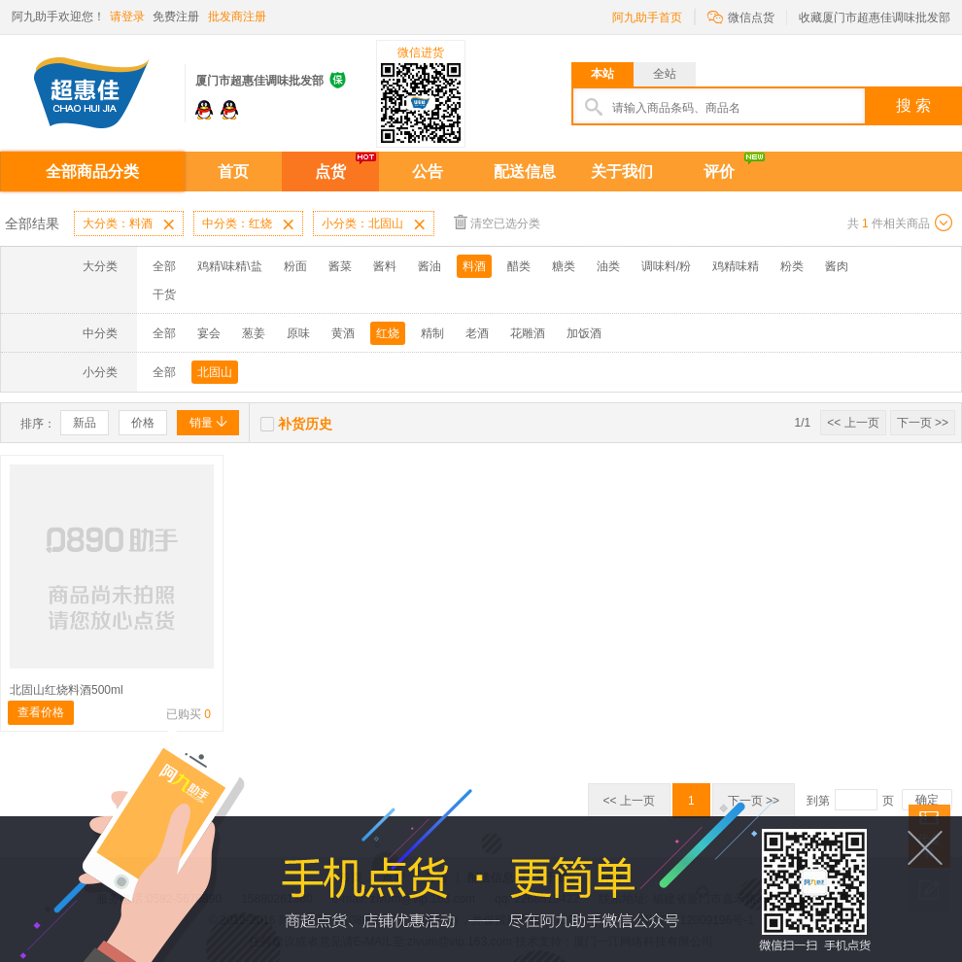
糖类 (563, 266)
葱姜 (253, 333)
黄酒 (343, 333)
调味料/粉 (666, 266)
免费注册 (176, 16)
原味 (298, 333)
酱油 (429, 266)
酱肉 (836, 266)
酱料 (384, 266)
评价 (719, 171)
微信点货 (740, 16)
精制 (432, 333)
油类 (608, 266)
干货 (164, 294)
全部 (164, 266)
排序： (37, 423)
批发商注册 (237, 16)
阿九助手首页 (647, 17)
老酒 (477, 333)
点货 (330, 171)
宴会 (209, 333)
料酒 (474, 266)
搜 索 (913, 105)
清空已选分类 (497, 222)
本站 (602, 74)
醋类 (519, 266)
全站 (664, 74)
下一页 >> (922, 422)
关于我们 (622, 171)
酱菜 (340, 266)
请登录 (127, 16)
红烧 (387, 333)
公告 (427, 171)
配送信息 (525, 171)
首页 (233, 171)
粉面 (295, 266)
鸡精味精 (735, 266)
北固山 (214, 372)
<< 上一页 (852, 422)
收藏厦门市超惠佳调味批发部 (874, 17)
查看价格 (40, 712)
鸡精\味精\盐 (229, 266)
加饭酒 (584, 333)
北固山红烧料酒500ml (66, 690)
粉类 (792, 266)
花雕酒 (527, 333)
